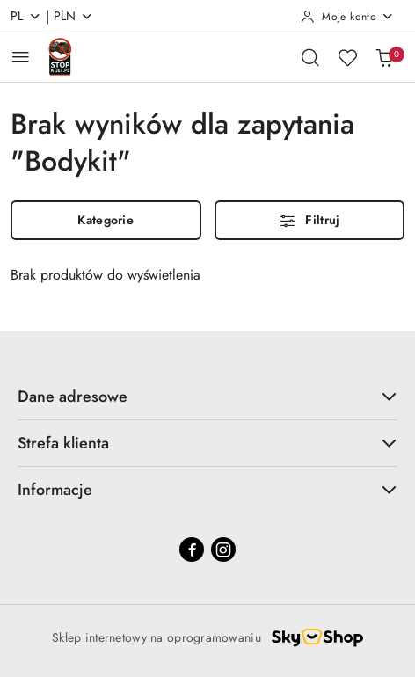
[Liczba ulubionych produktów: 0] (347, 57)
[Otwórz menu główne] (21, 57)
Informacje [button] (207, 489)
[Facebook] (191, 549)
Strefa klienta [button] (207, 443)
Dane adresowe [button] (207, 396)
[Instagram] (223, 549)
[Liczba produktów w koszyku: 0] (384, 57)
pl (26, 16)
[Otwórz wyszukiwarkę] (310, 57)
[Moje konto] (347, 17)
